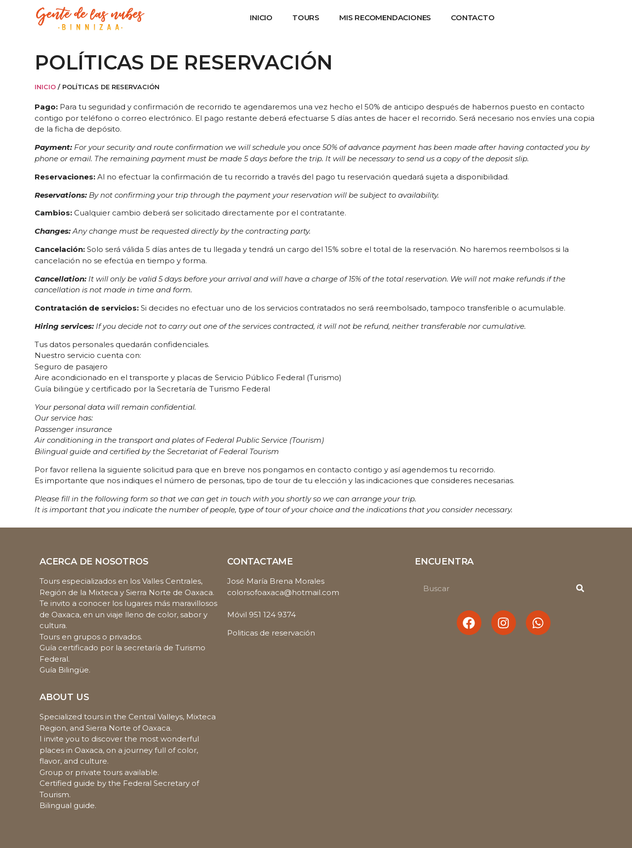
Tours (305, 17)
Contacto (472, 17)
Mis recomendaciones (385, 17)
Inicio (261, 17)
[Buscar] (580, 588)
